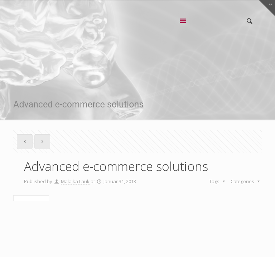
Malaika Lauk (75, 181)
